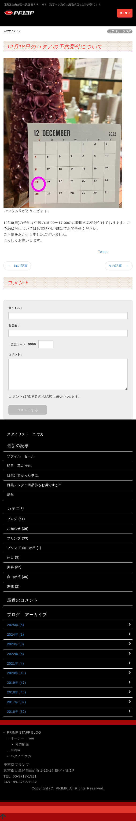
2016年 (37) (16, 711)
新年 (10, 495)
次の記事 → (118, 266)
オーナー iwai (22, 738)
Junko (15, 750)
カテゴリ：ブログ (120, 31)
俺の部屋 (22, 744)
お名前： (14, 325)
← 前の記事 (17, 266)
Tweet (103, 252)
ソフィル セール (21, 456)
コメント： (15, 354)
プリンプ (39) (17, 538)
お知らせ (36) (17, 529)
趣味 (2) (13, 586)
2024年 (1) (15, 634)
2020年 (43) (16, 673)
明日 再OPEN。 (20, 466)
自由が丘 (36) (17, 577)
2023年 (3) (15, 644)
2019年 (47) (16, 683)
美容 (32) (14, 567)
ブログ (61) (16, 519)
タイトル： (15, 307)
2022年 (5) (15, 654)
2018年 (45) (16, 692)
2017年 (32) (16, 702)
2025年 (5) (15, 625)
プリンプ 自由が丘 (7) (24, 548)
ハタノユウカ (21, 756)
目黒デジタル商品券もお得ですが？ (34, 485)
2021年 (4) (15, 663)
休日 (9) (13, 557)
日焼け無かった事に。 (24, 475)
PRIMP (61, 788)
